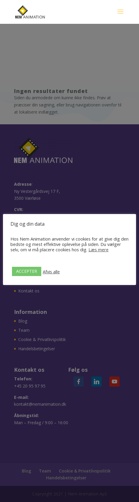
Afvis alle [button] (51, 271)
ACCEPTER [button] (26, 271)
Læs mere (98, 249)
